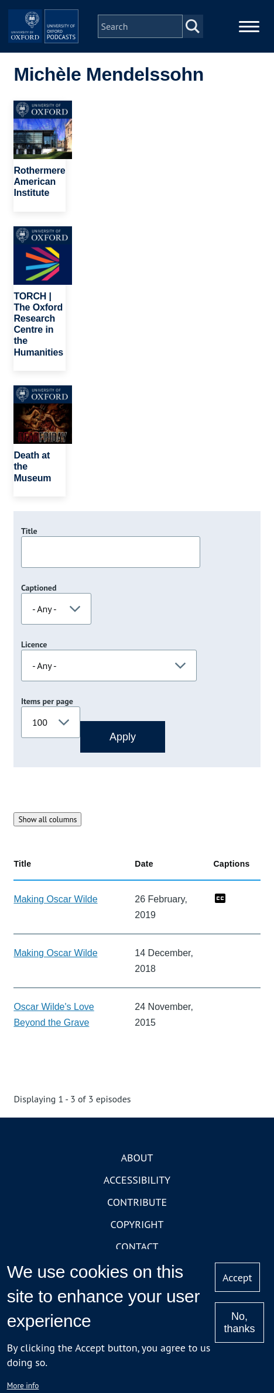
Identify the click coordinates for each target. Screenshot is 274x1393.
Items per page (47, 701)
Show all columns (47, 819)
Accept (237, 1277)
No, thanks (239, 1323)
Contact (137, 1246)
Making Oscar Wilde (55, 899)
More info (23, 1385)
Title (29, 531)
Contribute (137, 1202)
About (137, 1157)
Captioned (39, 587)
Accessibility (137, 1180)
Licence (34, 644)
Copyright (137, 1224)
